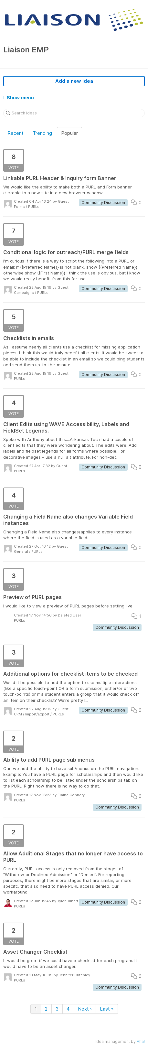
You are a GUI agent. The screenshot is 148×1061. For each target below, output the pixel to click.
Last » (107, 1009)
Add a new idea (74, 81)
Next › (85, 1009)
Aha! (141, 1041)
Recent (15, 133)
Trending (42, 133)
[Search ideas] (74, 113)
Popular (69, 133)
